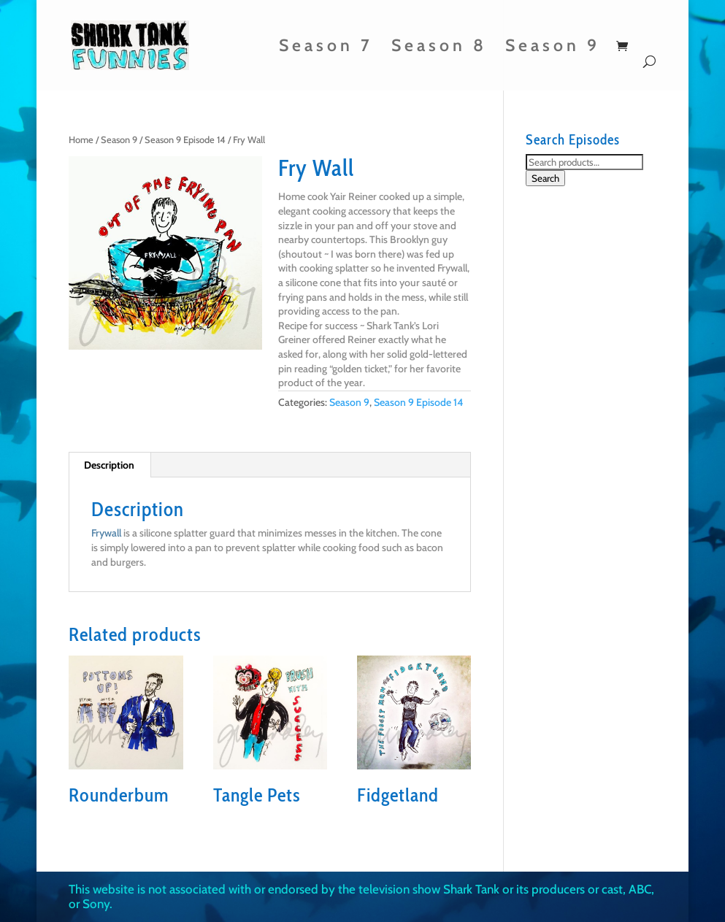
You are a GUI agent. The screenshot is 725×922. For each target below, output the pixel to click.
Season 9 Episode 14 (185, 139)
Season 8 (439, 47)
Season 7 (326, 47)
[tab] (109, 465)
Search (545, 178)
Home (81, 139)
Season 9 (552, 47)
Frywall (106, 532)
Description (109, 465)
